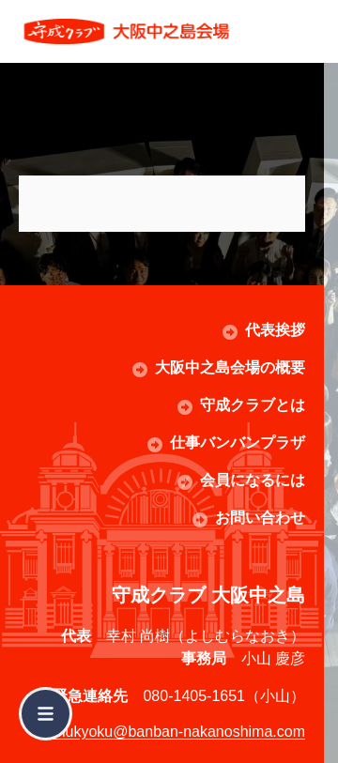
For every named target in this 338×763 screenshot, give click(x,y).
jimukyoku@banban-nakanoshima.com (175, 732)
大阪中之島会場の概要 (230, 367)
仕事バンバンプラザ (237, 442)
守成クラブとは (252, 405)
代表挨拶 (275, 330)
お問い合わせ (260, 518)
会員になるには (252, 480)
